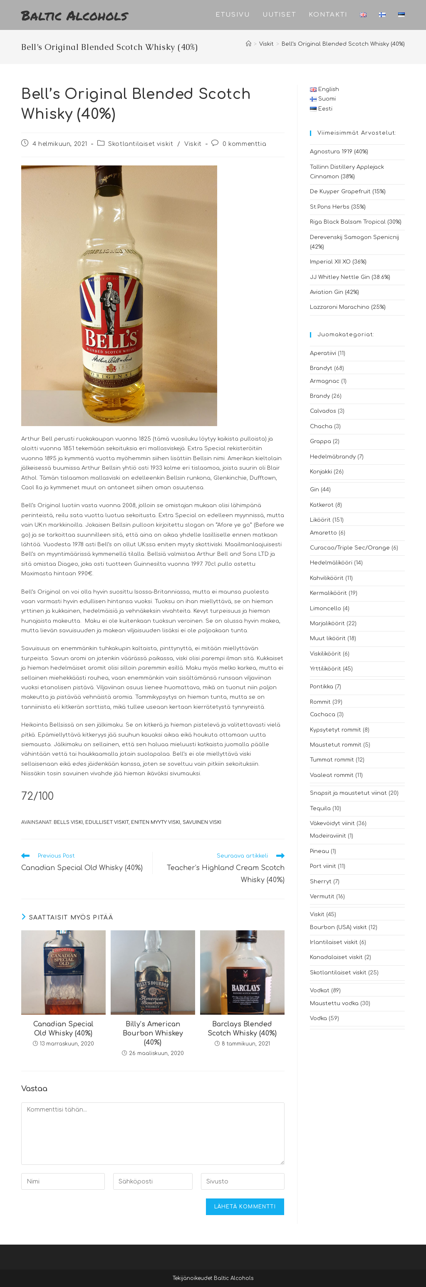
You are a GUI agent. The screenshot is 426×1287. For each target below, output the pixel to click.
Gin (314, 490)
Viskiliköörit (325, 654)
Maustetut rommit (336, 745)
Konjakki (321, 472)
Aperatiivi (323, 353)
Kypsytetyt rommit (335, 730)
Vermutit (322, 897)
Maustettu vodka (334, 1003)
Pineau (319, 851)
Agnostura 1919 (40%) (339, 152)
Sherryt (321, 882)
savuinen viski (202, 822)
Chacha (321, 426)
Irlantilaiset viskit (334, 942)
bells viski (68, 822)
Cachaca (322, 714)
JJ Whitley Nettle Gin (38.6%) (350, 277)
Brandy (320, 396)
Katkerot (322, 505)
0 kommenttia (244, 144)
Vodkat (319, 991)
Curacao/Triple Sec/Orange (350, 548)
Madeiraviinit (328, 836)
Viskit (193, 144)
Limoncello (325, 608)
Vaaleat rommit (332, 775)
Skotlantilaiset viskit (140, 144)
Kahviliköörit (327, 578)
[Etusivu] (248, 44)
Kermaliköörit (328, 593)
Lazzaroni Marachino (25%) (348, 307)
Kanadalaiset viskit (336, 957)
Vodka (318, 1018)
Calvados (323, 411)
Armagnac (324, 381)
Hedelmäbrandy (333, 457)
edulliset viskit (107, 822)
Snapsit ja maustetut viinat (348, 793)
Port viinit (323, 866)
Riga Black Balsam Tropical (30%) (355, 222)
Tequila (320, 808)
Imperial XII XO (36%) (338, 262)
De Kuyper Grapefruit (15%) (348, 192)
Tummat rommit (332, 760)
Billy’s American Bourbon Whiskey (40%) (153, 1034)
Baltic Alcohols (74, 15)
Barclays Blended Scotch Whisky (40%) (242, 1029)
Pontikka (321, 687)
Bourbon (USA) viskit (338, 927)
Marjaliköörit (327, 623)
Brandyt (321, 368)
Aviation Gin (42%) (334, 292)
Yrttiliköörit (325, 669)
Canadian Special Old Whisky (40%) (63, 1029)
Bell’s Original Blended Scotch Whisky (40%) (343, 44)
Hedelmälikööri (331, 563)
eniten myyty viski (155, 822)
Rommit (320, 702)
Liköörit (320, 520)
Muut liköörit (328, 638)
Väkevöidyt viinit (332, 823)
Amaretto (323, 533)
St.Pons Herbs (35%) (338, 207)
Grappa (320, 441)
